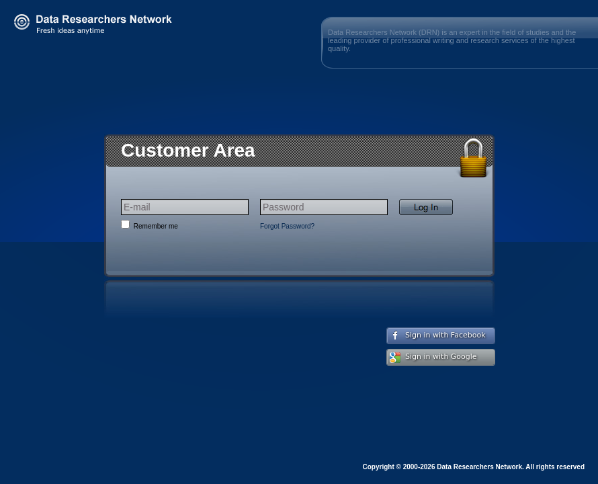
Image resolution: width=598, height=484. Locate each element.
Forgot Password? (287, 226)
